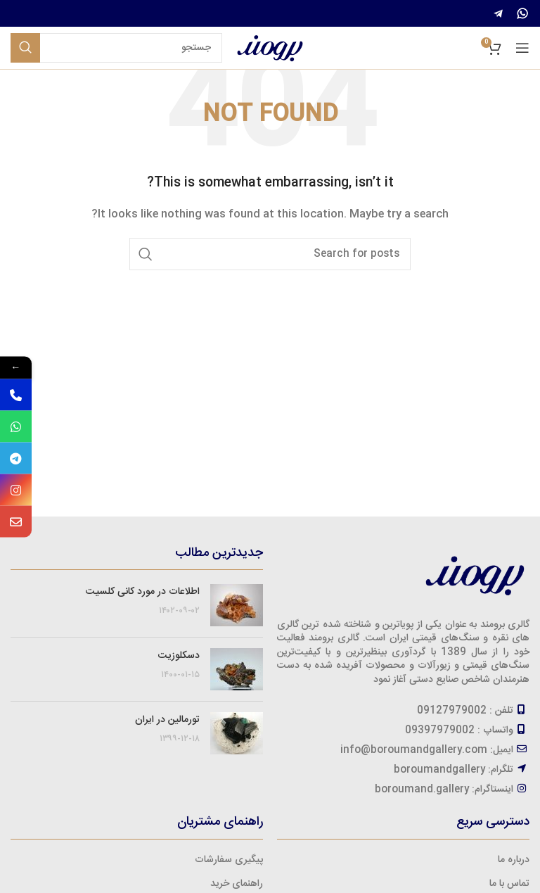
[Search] (116, 48)
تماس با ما (509, 883)
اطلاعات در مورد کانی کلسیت (143, 591)
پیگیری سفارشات (229, 859)
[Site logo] (270, 48)
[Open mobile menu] (522, 48)
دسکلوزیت (179, 655)
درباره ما (513, 859)
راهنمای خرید (236, 883)
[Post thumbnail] (236, 605)
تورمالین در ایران (167, 719)
